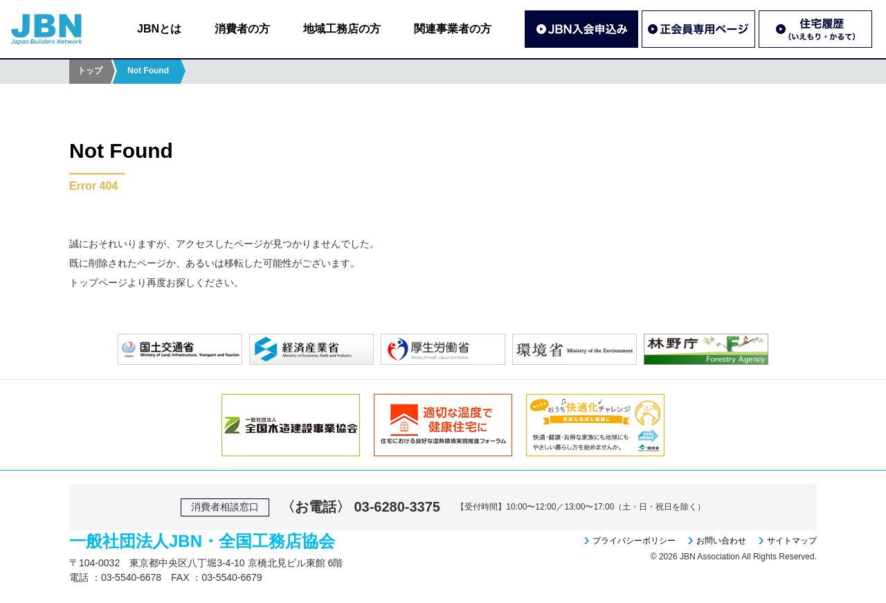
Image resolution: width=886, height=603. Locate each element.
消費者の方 (242, 29)
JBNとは (159, 29)
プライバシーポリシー (634, 541)
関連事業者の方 (452, 29)
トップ (90, 70)
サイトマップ (792, 541)
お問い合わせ (721, 541)
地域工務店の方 (342, 29)
